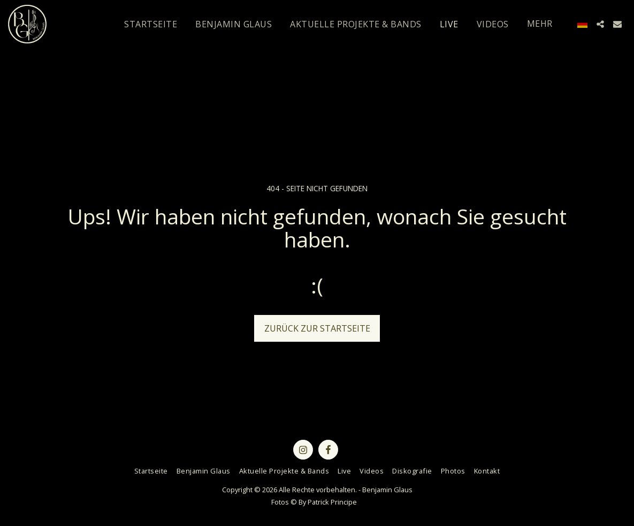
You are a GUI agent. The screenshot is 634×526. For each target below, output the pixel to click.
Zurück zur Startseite (317, 328)
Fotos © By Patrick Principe (314, 502)
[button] (600, 24)
